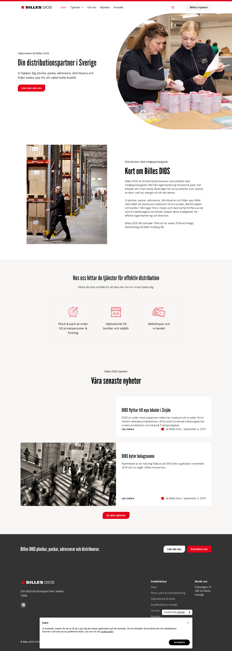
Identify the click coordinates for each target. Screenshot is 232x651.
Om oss (91, 7)
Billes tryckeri (199, 7)
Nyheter (105, 7)
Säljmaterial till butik (163, 599)
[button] (76, 7)
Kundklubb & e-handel (164, 604)
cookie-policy (107, 631)
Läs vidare (128, 429)
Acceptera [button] (179, 642)
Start (63, 7)
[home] (37, 7)
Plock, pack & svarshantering (168, 593)
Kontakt (118, 7)
